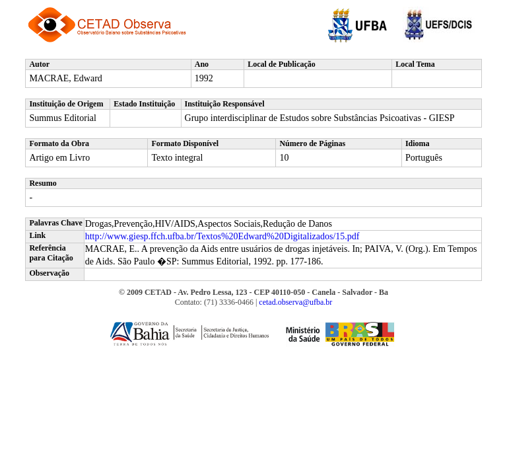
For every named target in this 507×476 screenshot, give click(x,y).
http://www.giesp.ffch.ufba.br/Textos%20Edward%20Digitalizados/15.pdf (222, 236)
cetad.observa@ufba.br (295, 302)
